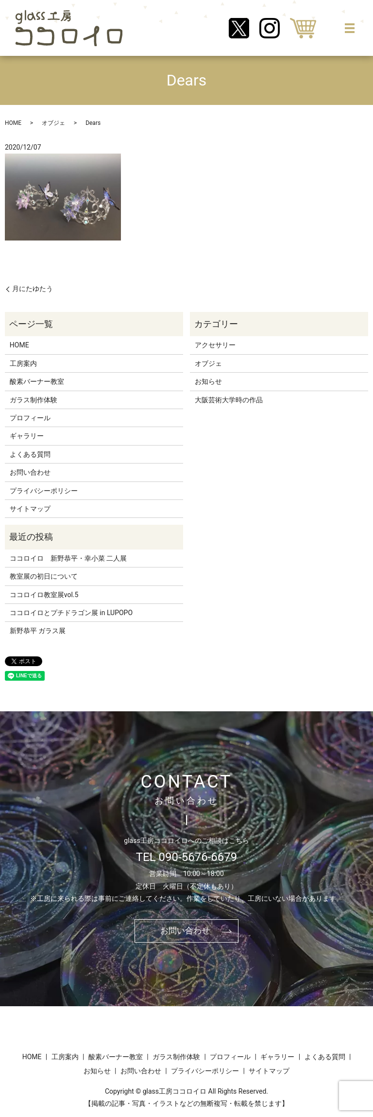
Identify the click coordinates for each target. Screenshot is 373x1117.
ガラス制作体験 (33, 400)
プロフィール (30, 418)
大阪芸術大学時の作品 (229, 400)
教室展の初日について (44, 576)
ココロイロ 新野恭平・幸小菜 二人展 (68, 558)
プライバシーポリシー (44, 491)
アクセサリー (215, 345)
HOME (13, 123)
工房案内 (23, 363)
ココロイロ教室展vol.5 (44, 595)
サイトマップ (30, 509)
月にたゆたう (32, 288)
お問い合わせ (30, 472)
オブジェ (53, 123)
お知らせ (208, 381)
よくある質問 (30, 454)
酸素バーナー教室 (37, 381)
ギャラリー (27, 436)
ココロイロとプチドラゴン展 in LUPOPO (71, 613)
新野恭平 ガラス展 (38, 631)
